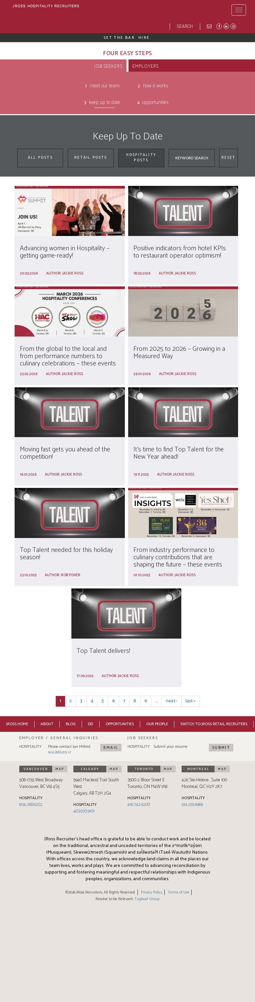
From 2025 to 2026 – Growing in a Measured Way (179, 353)
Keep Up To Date (104, 103)
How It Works (155, 86)
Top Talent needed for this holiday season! (66, 554)
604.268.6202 (30, 805)
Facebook (218, 26)
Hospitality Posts (141, 157)
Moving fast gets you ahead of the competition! (65, 453)
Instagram (232, 26)
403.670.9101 (84, 811)
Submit (221, 747)
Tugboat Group (146, 899)
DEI (90, 724)
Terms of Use (178, 892)
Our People (157, 724)
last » (191, 701)
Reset (228, 158)
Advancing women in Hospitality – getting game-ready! (65, 252)
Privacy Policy (151, 892)
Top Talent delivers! (103, 651)
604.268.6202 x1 (59, 752)
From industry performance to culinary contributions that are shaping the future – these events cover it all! (177, 561)
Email (111, 747)
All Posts (40, 158)
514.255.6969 (192, 805)
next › (171, 701)
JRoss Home (17, 724)
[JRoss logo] (46, 7)
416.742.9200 (139, 805)
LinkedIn (225, 26)
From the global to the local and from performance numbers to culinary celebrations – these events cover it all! (68, 360)
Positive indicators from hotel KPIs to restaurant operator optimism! (179, 252)
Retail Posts (90, 158)
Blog (71, 724)
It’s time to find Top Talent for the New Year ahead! (178, 453)
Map (59, 769)
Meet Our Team (105, 86)
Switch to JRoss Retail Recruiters (213, 724)
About (47, 724)
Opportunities (155, 103)
